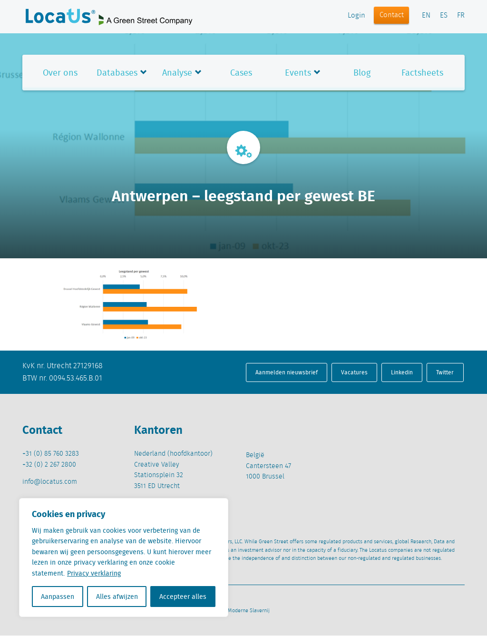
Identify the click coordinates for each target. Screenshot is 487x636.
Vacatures (354, 372)
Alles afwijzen (117, 596)
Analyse (177, 72)
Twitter (445, 372)
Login (356, 15)
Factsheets (422, 72)
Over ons (60, 72)
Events (298, 72)
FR (461, 15)
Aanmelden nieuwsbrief (286, 372)
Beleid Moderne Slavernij (241, 611)
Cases (241, 72)
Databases (117, 72)
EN (426, 15)
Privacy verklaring (94, 573)
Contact (392, 15)
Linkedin (402, 372)
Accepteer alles (182, 596)
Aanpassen (57, 596)
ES (444, 15)
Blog (361, 72)
